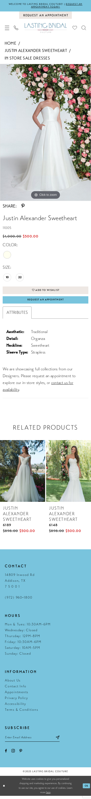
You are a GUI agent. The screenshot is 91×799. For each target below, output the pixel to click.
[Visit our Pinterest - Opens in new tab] (20, 754)
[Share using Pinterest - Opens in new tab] (23, 207)
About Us (13, 683)
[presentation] (22, 473)
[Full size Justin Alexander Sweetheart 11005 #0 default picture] (45, 133)
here (48, 795)
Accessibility (15, 706)
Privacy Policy (16, 701)
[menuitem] (7, 29)
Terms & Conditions (21, 712)
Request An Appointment (45, 302)
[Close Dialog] (4, 789)
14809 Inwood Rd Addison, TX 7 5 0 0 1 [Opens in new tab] (19, 583)
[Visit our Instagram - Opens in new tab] (13, 754)
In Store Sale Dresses (27, 59)
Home (10, 44)
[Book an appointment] (45, 16)
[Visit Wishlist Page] (74, 29)
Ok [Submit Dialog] (86, 789)
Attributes (17, 315)
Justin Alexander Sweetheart (36, 51)
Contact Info (15, 689)
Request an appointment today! (57, 6)
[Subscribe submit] (63, 740)
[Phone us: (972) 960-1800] (16, 29)
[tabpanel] (45, 133)
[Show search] (83, 29)
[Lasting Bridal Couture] (45, 29)
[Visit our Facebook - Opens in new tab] (6, 754)
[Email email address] (35, 740)
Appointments (16, 695)
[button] (7, 29)
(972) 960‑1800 (18, 600)
